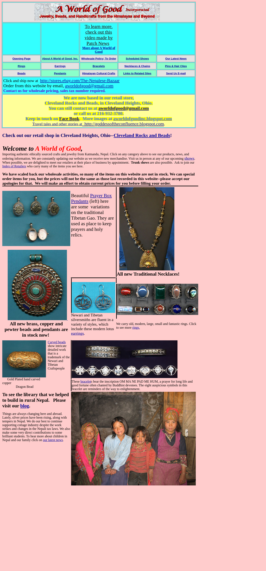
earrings (77, 333)
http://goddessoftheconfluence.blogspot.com (123, 123)
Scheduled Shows (137, 58)
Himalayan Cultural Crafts (98, 73)
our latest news (53, 440)
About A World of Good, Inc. (60, 58)
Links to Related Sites (137, 73)
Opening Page (21, 58)
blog (24, 405)
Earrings (60, 66)
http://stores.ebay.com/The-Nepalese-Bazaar (79, 80)
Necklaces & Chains (137, 66)
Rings (21, 66)
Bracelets (99, 66)
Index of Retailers (14, 166)
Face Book (69, 118)
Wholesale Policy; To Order (98, 58)
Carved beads (57, 342)
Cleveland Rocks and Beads (142, 135)
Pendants (60, 73)
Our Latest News (176, 58)
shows (189, 158)
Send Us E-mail (176, 73)
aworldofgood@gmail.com (89, 85)
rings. (136, 327)
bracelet (85, 381)
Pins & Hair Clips (176, 66)
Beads (21, 73)
